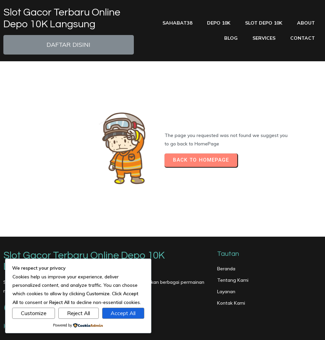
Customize (34, 313)
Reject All (78, 313)
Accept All (123, 313)
